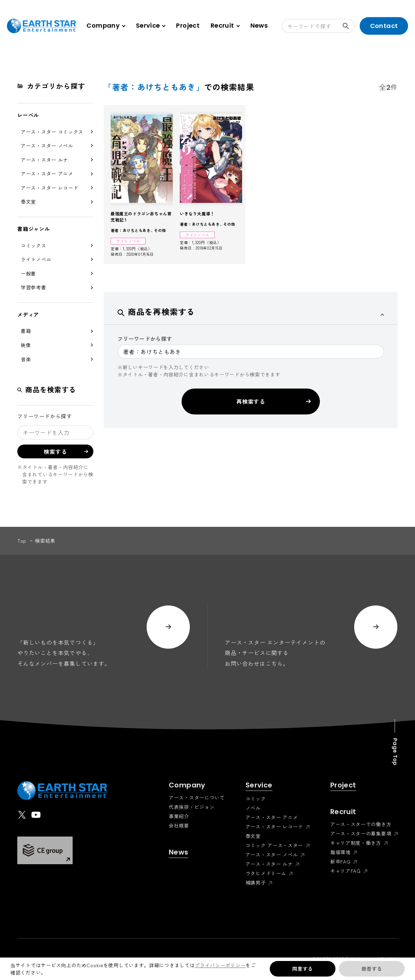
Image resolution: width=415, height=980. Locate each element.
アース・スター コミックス (52, 131)
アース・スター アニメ (47, 173)
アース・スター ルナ (44, 159)
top (21, 540)
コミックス (33, 245)
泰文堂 (28, 201)
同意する (302, 968)
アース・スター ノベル (47, 145)
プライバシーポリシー (220, 965)
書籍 (26, 330)
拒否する (371, 968)
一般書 (28, 273)
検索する (348, 26)
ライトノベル (36, 259)
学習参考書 (33, 287)
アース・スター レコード (49, 187)
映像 (26, 345)
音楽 (26, 359)
